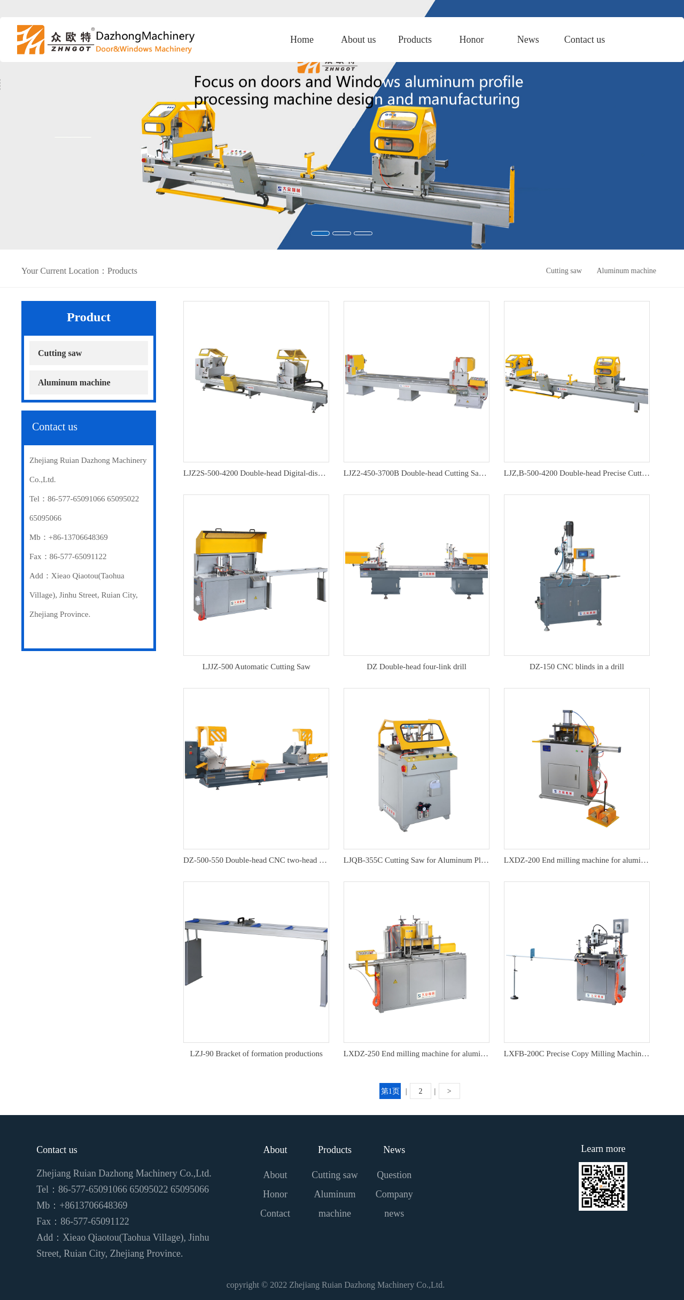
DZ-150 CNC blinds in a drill (577, 666)
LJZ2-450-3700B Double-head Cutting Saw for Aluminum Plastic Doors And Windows (416, 473)
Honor (275, 1194)
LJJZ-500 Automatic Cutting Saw (256, 666)
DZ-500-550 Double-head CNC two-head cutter (256, 860)
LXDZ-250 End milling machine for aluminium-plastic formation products (416, 1053)
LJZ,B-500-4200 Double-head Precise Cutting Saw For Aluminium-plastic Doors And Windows (577, 473)
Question (394, 1175)
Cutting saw (564, 271)
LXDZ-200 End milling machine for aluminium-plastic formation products (577, 860)
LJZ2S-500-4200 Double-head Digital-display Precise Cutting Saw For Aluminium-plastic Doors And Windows (256, 473)
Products (335, 1149)
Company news (394, 1204)
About (275, 1149)
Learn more (603, 1148)
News (394, 1149)
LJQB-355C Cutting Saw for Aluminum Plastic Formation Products (416, 860)
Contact (275, 1213)
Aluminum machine (626, 271)
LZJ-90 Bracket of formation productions (256, 1053)
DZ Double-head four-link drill (417, 666)
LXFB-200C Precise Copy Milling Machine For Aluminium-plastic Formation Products (577, 1053)
